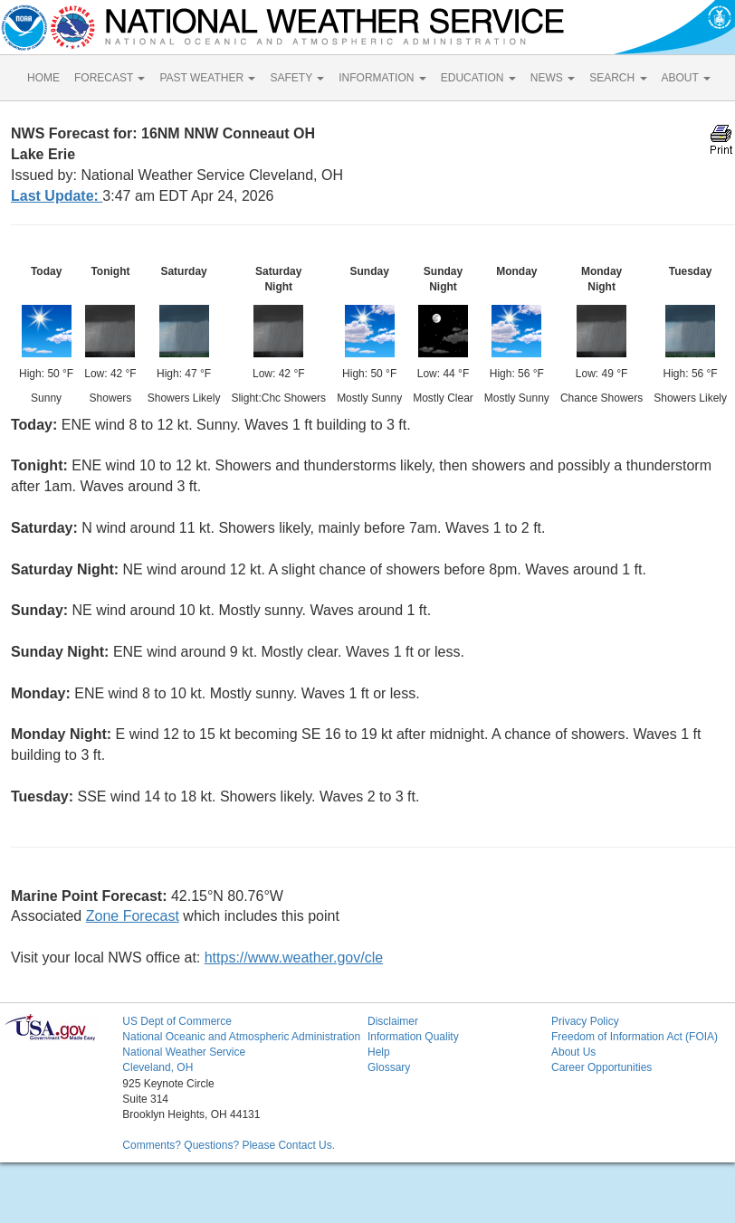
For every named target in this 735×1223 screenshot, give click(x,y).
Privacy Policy (585, 1021)
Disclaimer (393, 1021)
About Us (573, 1052)
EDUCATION (478, 77)
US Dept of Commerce (177, 1021)
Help (379, 1052)
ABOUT (686, 77)
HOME (43, 77)
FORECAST (109, 77)
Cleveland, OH (157, 1067)
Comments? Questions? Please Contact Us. (228, 1145)
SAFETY (297, 77)
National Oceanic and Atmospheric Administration (241, 1036)
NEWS (552, 77)
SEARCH (617, 77)
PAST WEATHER (207, 77)
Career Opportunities (601, 1067)
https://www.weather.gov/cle (294, 957)
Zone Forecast (132, 916)
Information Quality (413, 1036)
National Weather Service (183, 1052)
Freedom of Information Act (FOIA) (634, 1036)
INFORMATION (382, 77)
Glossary (389, 1067)
